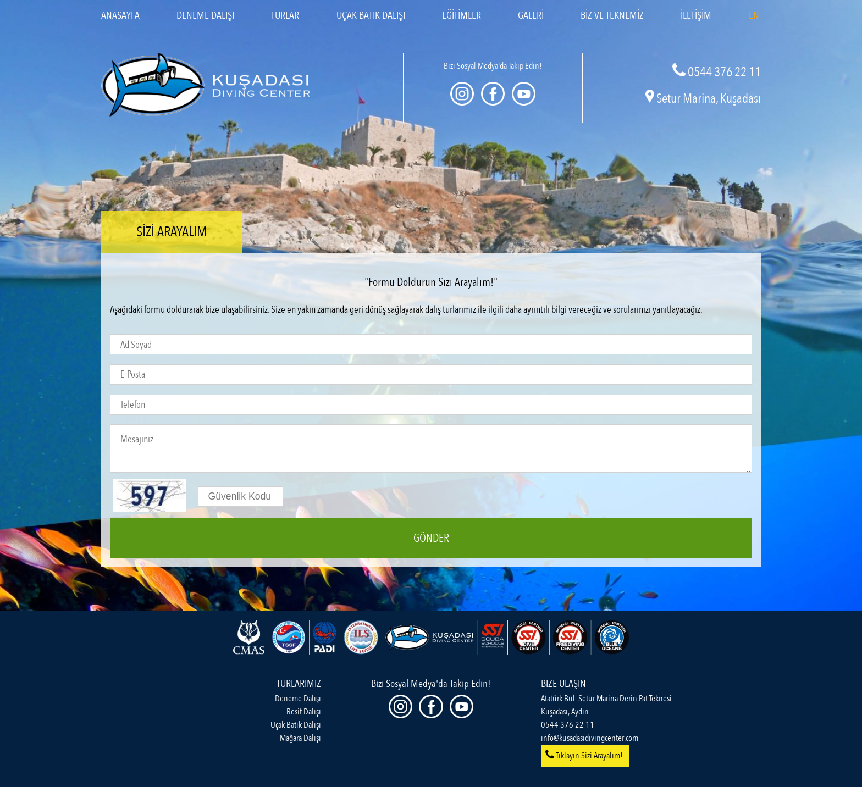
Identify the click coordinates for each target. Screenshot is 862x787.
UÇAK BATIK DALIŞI (370, 15)
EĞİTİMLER (461, 15)
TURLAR (285, 15)
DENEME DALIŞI (205, 15)
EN (754, 15)
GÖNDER (431, 538)
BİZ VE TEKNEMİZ (612, 15)
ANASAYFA (120, 15)
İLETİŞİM (696, 15)
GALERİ (531, 15)
